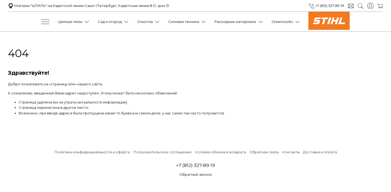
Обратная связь (264, 152)
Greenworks (282, 21)
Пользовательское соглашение (162, 152)
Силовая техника (183, 21)
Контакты (291, 152)
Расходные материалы (235, 21)
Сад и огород (110, 21)
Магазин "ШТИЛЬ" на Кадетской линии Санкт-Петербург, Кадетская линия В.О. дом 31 (88, 5)
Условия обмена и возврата (220, 152)
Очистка (145, 21)
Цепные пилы (70, 21)
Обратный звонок (195, 174)
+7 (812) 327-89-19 (326, 5)
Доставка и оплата (320, 152)
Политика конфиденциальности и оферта (92, 152)
